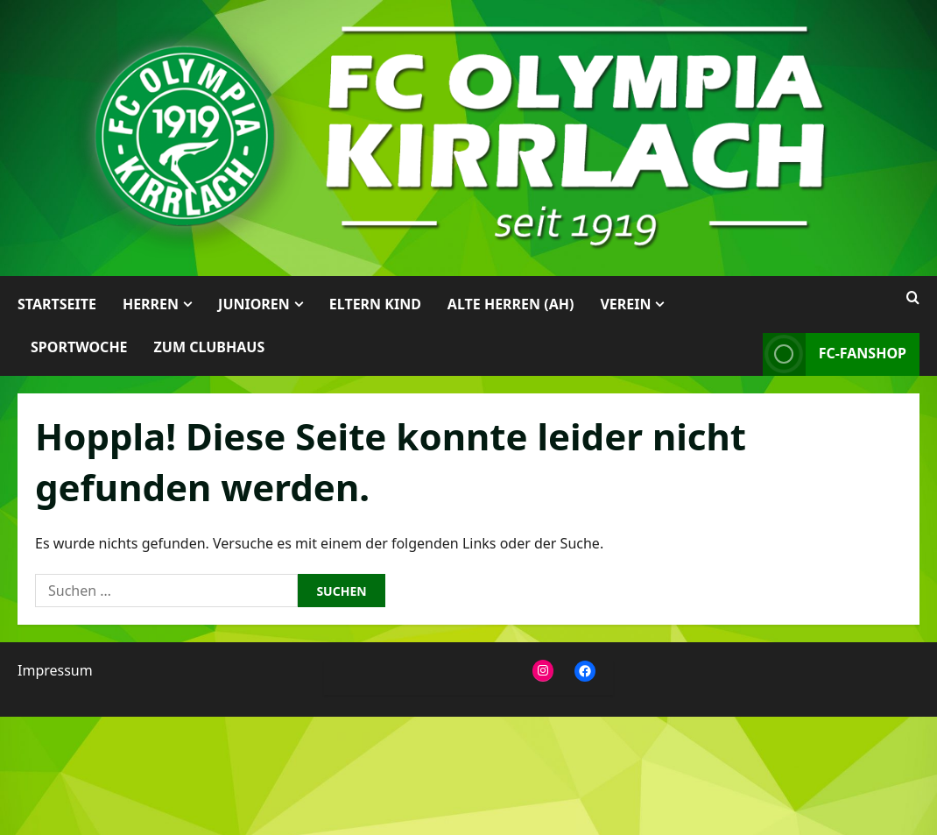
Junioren (254, 304)
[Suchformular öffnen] (912, 298)
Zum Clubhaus (209, 347)
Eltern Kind (375, 304)
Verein (625, 304)
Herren (151, 304)
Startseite (57, 304)
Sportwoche (79, 347)
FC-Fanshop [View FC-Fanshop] (834, 354)
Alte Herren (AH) (510, 304)
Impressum (55, 670)
